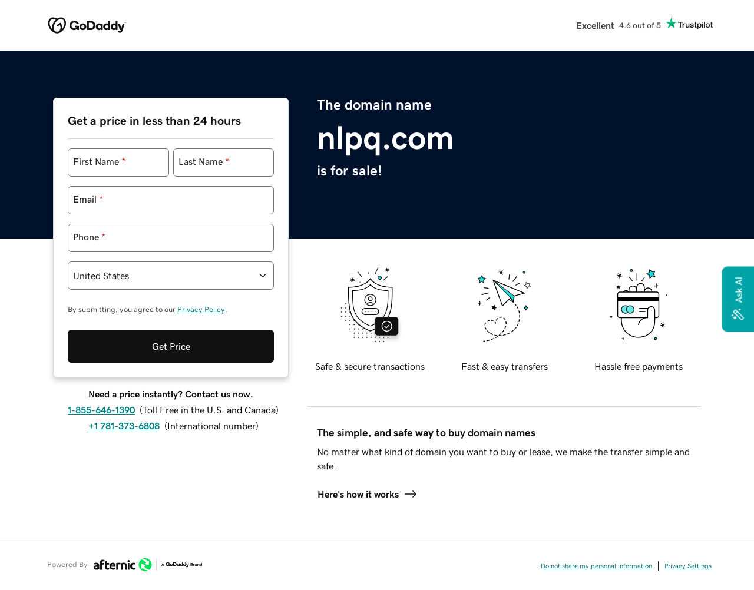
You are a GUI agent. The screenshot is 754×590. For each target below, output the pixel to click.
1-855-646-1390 (101, 410)
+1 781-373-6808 (124, 425)
